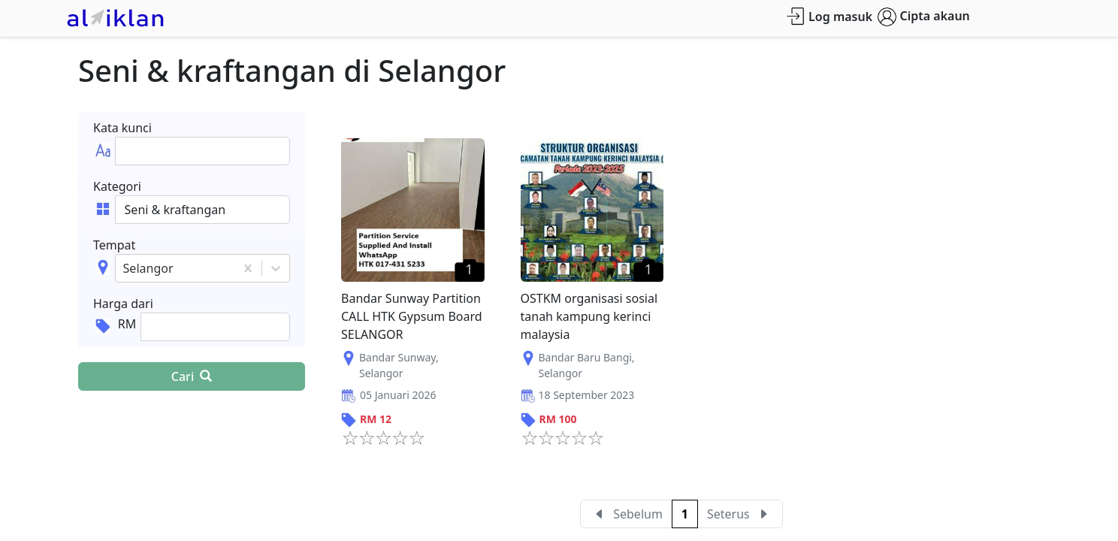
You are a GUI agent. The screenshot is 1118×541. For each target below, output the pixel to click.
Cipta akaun (924, 17)
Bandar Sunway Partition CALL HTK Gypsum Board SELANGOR (411, 316)
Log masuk (829, 16)
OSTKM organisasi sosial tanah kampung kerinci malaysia (589, 316)
